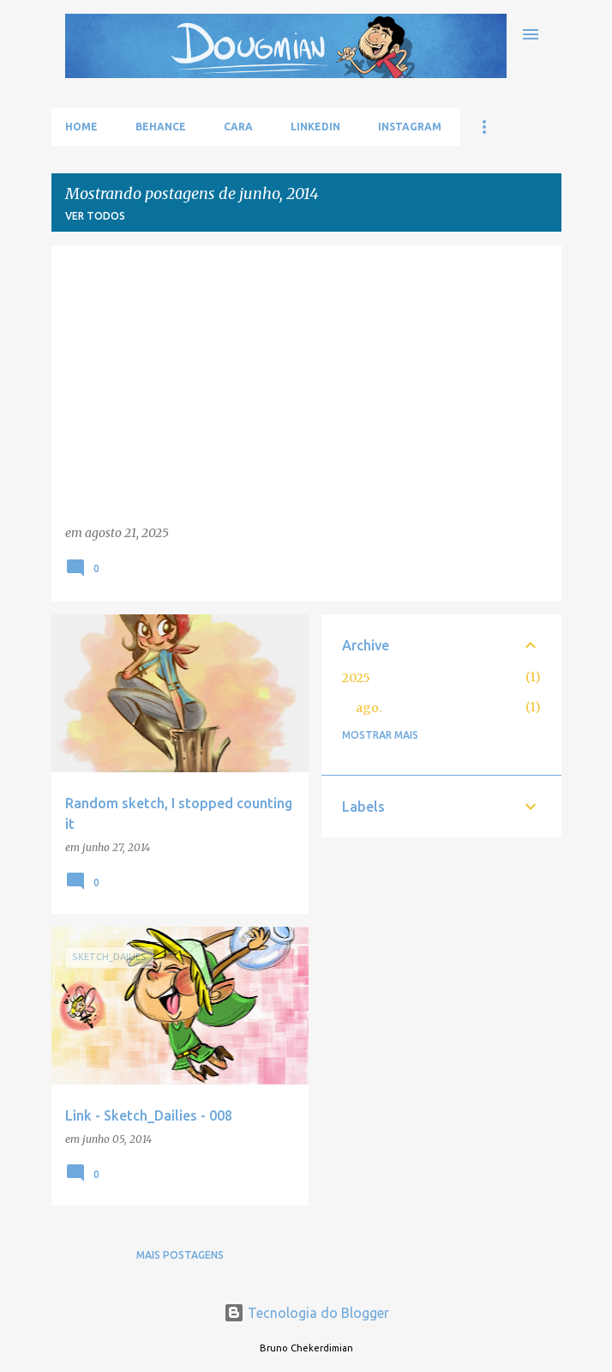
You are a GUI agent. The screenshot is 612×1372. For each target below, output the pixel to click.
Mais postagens (180, 1254)
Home (81, 126)
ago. (368, 708)
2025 (356, 678)
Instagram (409, 126)
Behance (160, 126)
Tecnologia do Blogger (306, 1313)
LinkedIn (315, 126)
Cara (238, 126)
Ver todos (95, 215)
